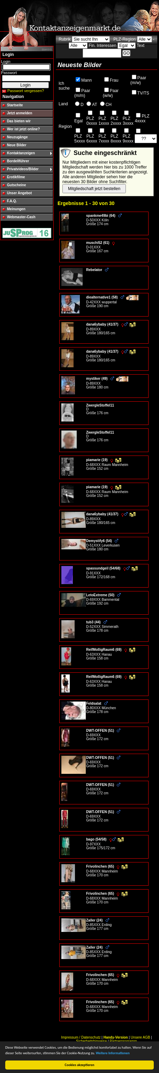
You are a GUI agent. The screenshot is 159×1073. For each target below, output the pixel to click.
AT (94, 104)
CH (109, 104)
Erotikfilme (16, 177)
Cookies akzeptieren (79, 1065)
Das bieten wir (19, 121)
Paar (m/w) (138, 80)
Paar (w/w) (111, 93)
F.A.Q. (12, 201)
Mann (86, 80)
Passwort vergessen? (25, 91)
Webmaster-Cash (21, 217)
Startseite (15, 105)
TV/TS (143, 93)
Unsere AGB (140, 1037)
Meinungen (16, 209)
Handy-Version (116, 1037)
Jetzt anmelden (19, 113)
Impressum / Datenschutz (80, 1037)
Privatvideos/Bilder (23, 169)
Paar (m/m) (82, 93)
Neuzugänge (17, 137)
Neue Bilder (16, 145)
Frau (114, 80)
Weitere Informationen (113, 1053)
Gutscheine (16, 185)
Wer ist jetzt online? (23, 129)
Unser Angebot (19, 193)
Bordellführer (18, 161)
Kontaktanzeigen (21, 153)
